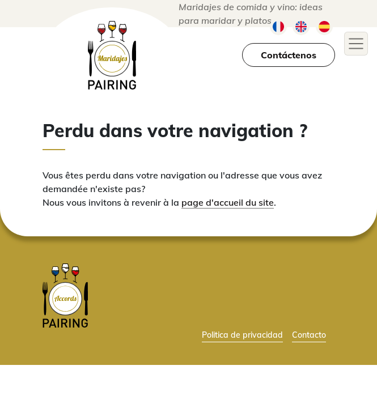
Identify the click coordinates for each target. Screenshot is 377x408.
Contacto (309, 334)
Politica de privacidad (242, 334)
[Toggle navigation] (356, 44)
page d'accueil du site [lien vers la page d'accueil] (227, 202)
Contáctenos (288, 55)
